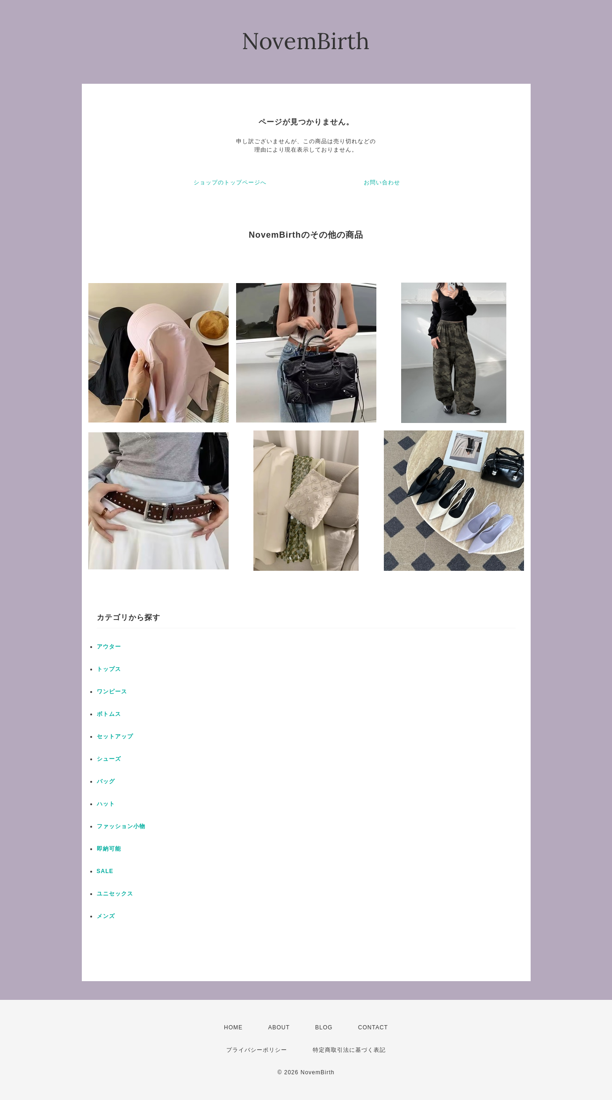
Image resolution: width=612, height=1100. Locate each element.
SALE (105, 871)
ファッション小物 (121, 826)
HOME (233, 1027)
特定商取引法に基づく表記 (349, 1050)
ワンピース (112, 691)
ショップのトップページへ (230, 182)
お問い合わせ (382, 182)
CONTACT (373, 1027)
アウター (109, 646)
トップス (109, 669)
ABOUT (278, 1027)
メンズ (106, 916)
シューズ (109, 759)
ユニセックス (115, 893)
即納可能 (109, 848)
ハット (106, 804)
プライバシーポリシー (256, 1050)
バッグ (106, 781)
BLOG (323, 1027)
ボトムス (109, 714)
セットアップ (115, 736)
